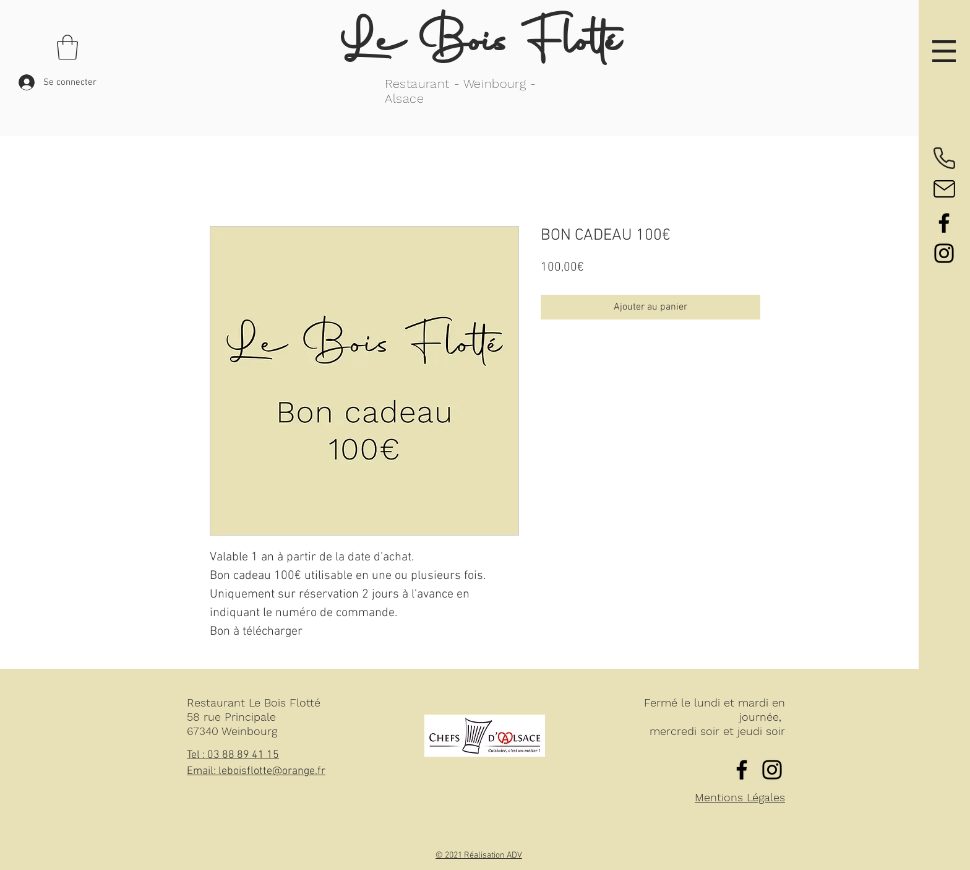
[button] (944, 51)
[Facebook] (944, 223)
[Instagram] (944, 253)
